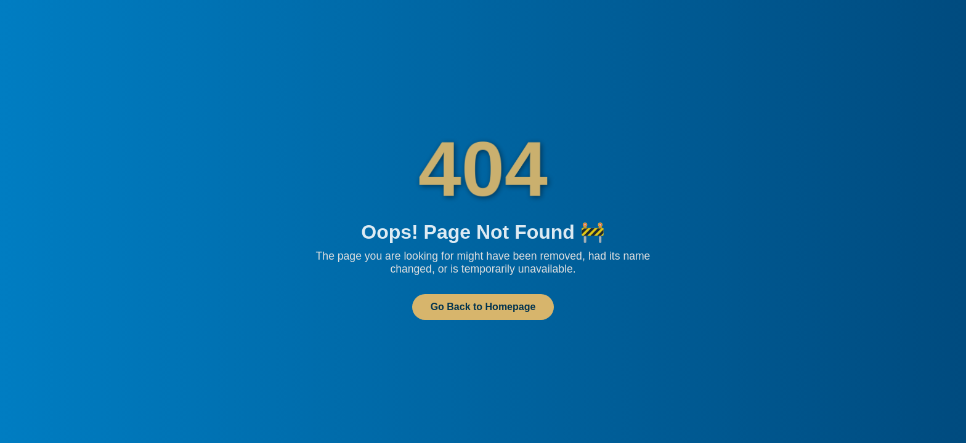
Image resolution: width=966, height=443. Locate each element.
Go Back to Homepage (483, 306)
